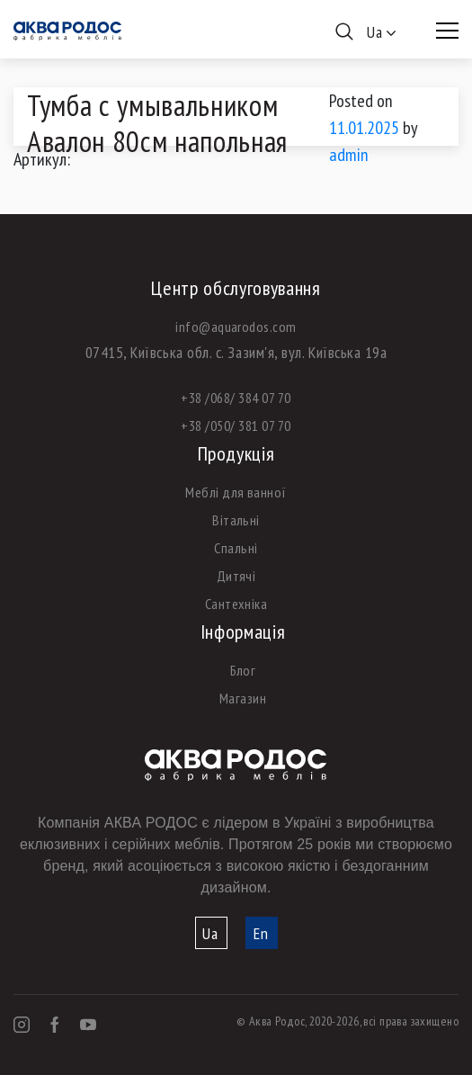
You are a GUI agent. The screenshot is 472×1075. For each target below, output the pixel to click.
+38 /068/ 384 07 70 (235, 398)
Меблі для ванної (236, 492)
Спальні (235, 548)
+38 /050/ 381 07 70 (235, 425)
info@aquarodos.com (236, 327)
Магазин (242, 698)
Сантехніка (236, 604)
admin (349, 154)
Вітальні (236, 520)
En (261, 933)
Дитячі (236, 576)
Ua (210, 933)
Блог (243, 670)
